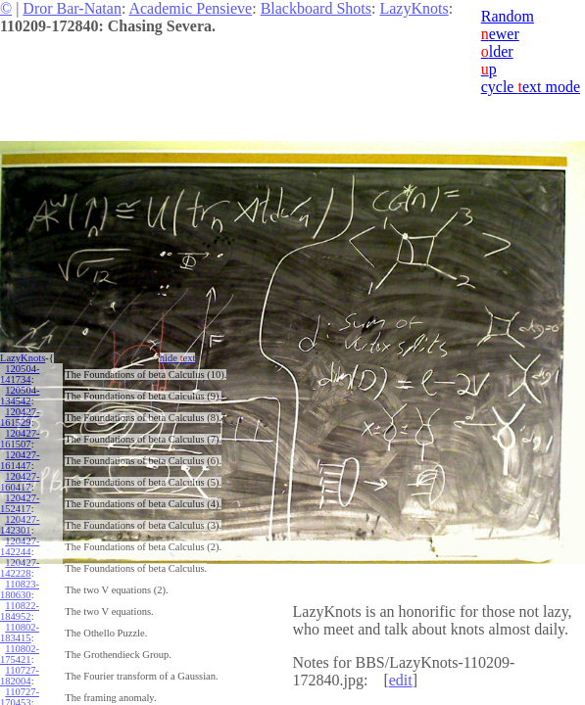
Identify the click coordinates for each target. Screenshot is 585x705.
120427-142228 (19, 568)
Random (507, 16)
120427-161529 (19, 417)
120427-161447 (19, 460)
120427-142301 (19, 525)
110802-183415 (19, 632)
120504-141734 (19, 374)
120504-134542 (19, 395)
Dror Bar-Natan (72, 8)
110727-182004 (19, 675)
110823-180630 (19, 589)
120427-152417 (19, 503)
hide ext (178, 357)
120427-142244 (19, 546)
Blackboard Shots (316, 8)
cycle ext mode (530, 86)
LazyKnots (413, 8)
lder (497, 51)
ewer (500, 33)
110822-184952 (19, 611)
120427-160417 (19, 482)
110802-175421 (19, 654)
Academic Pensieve (190, 8)
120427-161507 (19, 438)
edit (401, 680)
